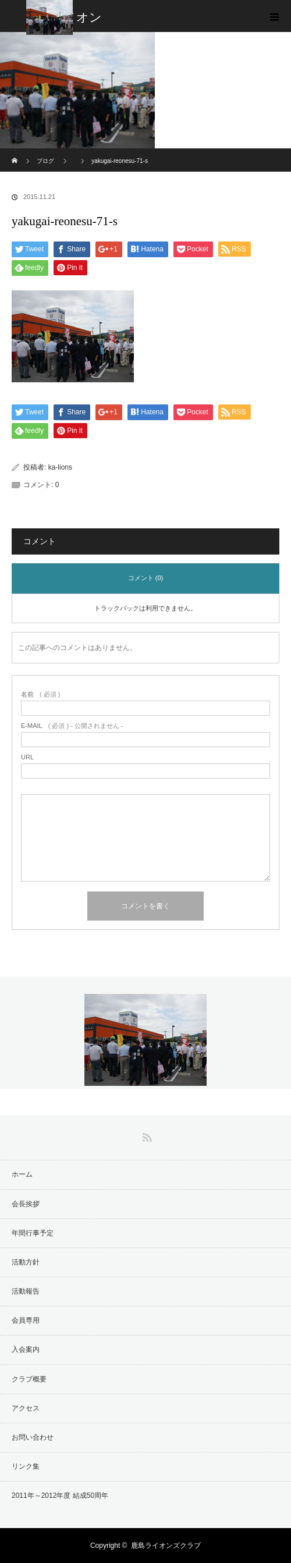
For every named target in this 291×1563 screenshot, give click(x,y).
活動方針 (26, 1262)
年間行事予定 (33, 1233)
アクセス (26, 1408)
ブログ (45, 161)
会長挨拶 (26, 1204)
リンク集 (26, 1466)
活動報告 (26, 1291)
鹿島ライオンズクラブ (166, 1545)
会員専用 (26, 1320)
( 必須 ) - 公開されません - (72, 726)
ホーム (22, 1174)
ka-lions (60, 467)
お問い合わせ (33, 1437)
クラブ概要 (29, 1379)
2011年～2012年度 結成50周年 (60, 1495)
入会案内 (26, 1349)
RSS (145, 1135)
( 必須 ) (40, 694)
